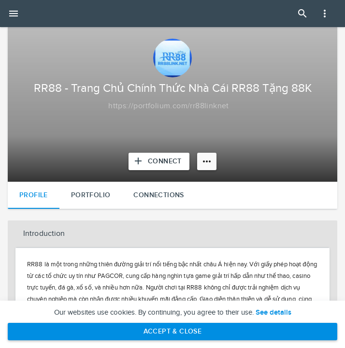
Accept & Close (173, 331)
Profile (33, 195)
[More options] (206, 161)
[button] (172, 233)
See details (273, 312)
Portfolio (91, 195)
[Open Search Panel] (302, 13)
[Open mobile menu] (13, 13)
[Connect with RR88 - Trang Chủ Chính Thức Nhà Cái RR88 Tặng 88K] (159, 161)
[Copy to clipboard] (169, 106)
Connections (158, 195)
